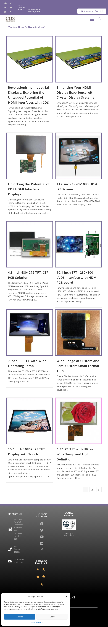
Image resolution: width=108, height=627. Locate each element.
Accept (20, 616)
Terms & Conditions (69, 534)
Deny (52, 616)
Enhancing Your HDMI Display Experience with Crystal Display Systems (75, 92)
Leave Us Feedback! (41, 562)
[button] (66, 596)
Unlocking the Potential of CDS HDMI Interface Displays (28, 189)
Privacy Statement (36, 622)
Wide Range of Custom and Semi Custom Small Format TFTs (78, 366)
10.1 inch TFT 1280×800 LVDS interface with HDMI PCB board (77, 277)
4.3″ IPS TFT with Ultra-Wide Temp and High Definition (75, 454)
